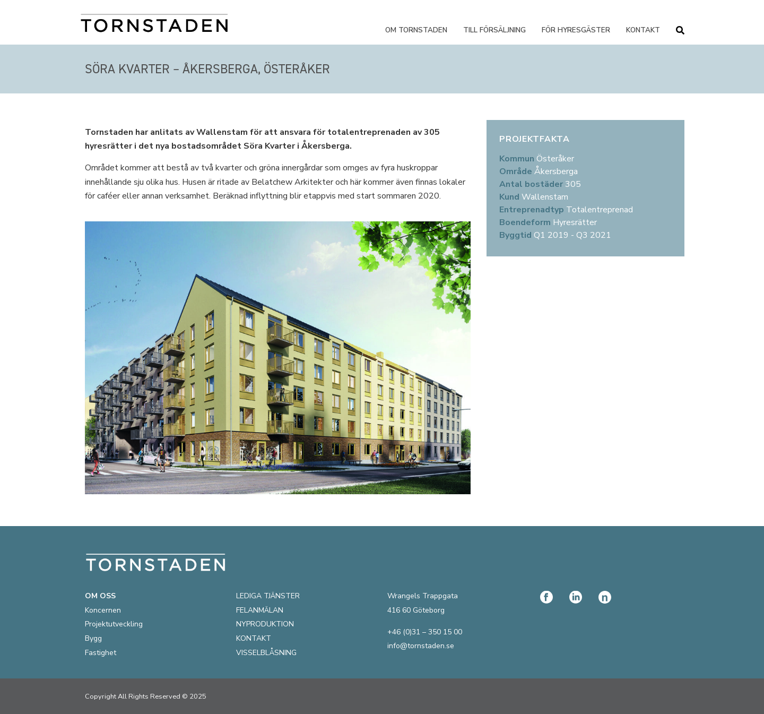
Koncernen (103, 610)
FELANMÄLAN (259, 610)
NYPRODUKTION (265, 624)
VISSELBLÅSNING (266, 653)
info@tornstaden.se (420, 646)
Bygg (93, 638)
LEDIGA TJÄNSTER (268, 596)
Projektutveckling (114, 624)
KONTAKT (253, 638)
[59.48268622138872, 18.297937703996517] (585, 346)
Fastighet (100, 653)
